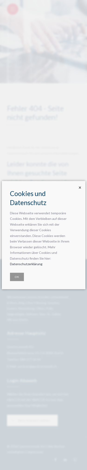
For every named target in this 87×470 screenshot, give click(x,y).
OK (17, 277)
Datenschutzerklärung (26, 264)
